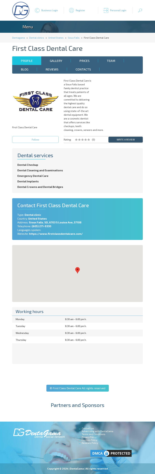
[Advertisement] (119, 100)
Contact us (88, 428)
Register (80, 10)
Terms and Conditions (93, 434)
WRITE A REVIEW (126, 139)
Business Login (49, 10)
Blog (24, 69)
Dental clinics (36, 37)
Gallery (56, 61)
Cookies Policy (89, 439)
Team (111, 61)
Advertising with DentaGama (97, 431)
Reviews (52, 69)
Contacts (83, 69)
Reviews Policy (90, 442)
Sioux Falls (74, 37)
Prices (84, 61)
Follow (35, 139)
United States (56, 37)
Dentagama (18, 37)
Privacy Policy (89, 437)
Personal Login (118, 10)
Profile (27, 61)
